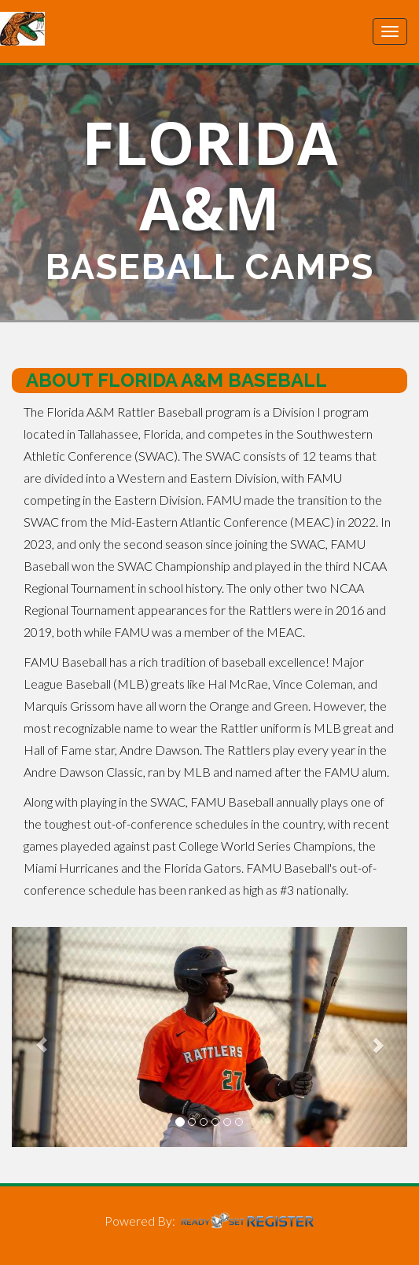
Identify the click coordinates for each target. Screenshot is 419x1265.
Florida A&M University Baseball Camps (98, 29)
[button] (41, 1037)
